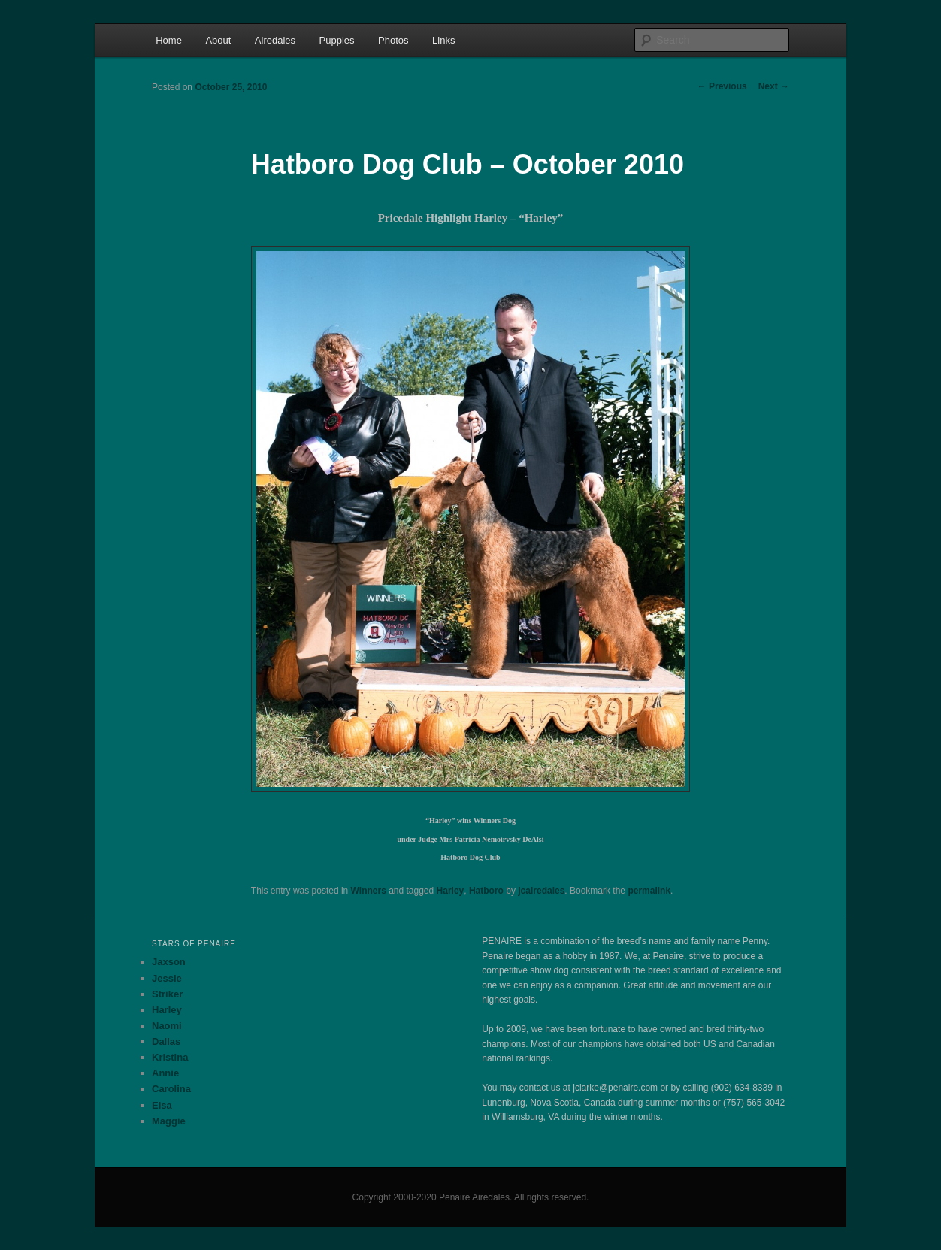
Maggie (169, 1121)
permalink (649, 890)
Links (443, 40)
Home (169, 40)
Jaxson (169, 961)
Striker (167, 994)
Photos (393, 40)
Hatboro (486, 890)
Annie (165, 1073)
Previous (722, 86)
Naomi (167, 1025)
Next (773, 86)
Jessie (167, 978)
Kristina (170, 1057)
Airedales (275, 40)
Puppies (337, 40)
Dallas (166, 1041)
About (218, 40)
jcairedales (541, 890)
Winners (368, 890)
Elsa (162, 1105)
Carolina (171, 1088)
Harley (450, 890)
